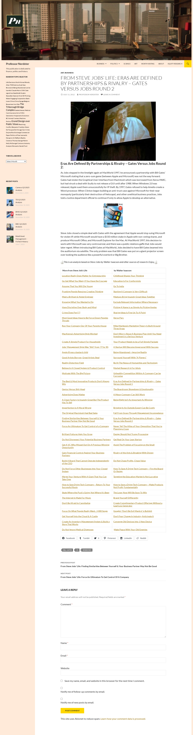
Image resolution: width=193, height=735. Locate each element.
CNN (23, 90)
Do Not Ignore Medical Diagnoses (77, 529)
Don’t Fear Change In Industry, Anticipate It (133, 516)
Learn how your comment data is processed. (123, 718)
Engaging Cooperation (18, 98)
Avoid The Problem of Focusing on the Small (134, 444)
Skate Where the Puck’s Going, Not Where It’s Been (85, 492)
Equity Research (175, 64)
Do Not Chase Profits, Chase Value (129, 460)
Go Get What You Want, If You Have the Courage (84, 281)
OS (77, 550)
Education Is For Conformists (127, 281)
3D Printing (26, 96)
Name (64, 642)
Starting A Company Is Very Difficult (130, 291)
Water (8, 98)
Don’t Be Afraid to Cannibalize (76, 503)
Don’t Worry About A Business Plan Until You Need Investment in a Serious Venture (137, 335)
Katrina (16, 85)
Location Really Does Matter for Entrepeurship (84, 275)
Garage (21, 101)
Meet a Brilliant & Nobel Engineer (77, 296)
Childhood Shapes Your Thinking (128, 275)
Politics (114, 64)
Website (65, 668)
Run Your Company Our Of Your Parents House (84, 325)
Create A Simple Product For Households (81, 341)
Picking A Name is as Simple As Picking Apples (135, 307)
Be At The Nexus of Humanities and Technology (135, 362)
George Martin (23, 142)
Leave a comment (111, 94)
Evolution (25, 117)
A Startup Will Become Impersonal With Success (135, 347)
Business (100, 64)
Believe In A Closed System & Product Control (83, 368)
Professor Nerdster (17, 63)
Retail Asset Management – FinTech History (22, 241)
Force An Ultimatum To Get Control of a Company (85, 426)
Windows (87, 550)
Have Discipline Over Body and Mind (79, 307)
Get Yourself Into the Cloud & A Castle (80, 516)
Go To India (118, 286)
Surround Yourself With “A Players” (129, 357)
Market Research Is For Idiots (127, 368)
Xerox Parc (118, 318)
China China (14, 101)
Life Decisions (10, 82)
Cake (26, 90)
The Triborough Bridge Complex (15, 107)
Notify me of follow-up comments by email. (83, 691)
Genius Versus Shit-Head (73, 389)
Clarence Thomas (12, 142)
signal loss (9, 93)
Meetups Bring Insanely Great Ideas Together (134, 296)
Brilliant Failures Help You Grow (77, 434)
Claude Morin (16, 90)
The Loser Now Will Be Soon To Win (130, 492)
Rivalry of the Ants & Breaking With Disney (133, 452)
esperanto (18, 117)
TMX (11, 85)
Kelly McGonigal (11, 145)
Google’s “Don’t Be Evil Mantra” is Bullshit (132, 511)
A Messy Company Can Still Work (129, 394)
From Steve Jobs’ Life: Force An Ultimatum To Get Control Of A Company (113, 575)
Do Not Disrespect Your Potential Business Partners (86, 439)
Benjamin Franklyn (18, 129)
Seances (15, 96)
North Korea (20, 82)
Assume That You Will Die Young (77, 286)
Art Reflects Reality (19, 140)
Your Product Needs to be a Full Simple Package (135, 341)
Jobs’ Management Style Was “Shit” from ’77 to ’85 (85, 347)
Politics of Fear (15, 137)
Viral (20, 96)
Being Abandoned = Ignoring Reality (130, 352)
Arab (20, 85)
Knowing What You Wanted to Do (77, 302)
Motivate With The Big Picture (76, 373)
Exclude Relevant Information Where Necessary (135, 302)
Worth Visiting (147, 64)
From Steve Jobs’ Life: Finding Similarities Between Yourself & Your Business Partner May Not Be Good (113, 564)
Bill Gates (67, 550)
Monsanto (15, 148)
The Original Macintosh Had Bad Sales (80, 413)
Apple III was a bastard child (75, 352)
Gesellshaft (17, 93)
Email (64, 655)
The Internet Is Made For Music (76, 498)
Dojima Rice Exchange (13, 134)
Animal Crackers (13, 119)
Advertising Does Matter (73, 394)
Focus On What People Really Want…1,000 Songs (85, 511)
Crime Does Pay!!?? (71, 312)
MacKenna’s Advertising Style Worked (80, 333)
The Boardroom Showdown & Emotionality (133, 389)
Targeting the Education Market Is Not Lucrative (135, 476)
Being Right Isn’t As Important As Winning (132, 399)
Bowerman (9, 104)
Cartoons (20, 145)
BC (7, 119)
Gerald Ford (23, 148)
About (161, 64)
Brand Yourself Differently (125, 498)
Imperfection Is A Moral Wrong (76, 407)
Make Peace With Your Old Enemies (130, 529)
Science (127, 64)
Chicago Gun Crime (23, 132)
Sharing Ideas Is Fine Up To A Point (129, 312)
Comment (66, 604)
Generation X (10, 117)
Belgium (26, 101)
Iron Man (17, 104)
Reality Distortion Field (73, 362)
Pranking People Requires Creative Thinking (82, 291)
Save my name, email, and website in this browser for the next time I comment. (104, 680)
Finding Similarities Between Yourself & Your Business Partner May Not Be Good (83, 419)
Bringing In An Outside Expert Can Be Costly (134, 407)
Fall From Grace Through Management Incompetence (138, 413)
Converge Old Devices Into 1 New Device (132, 521)
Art (135, 64)
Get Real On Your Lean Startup (127, 439)
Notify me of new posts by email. (77, 702)
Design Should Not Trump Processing (130, 434)
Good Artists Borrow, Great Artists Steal (81, 357)
